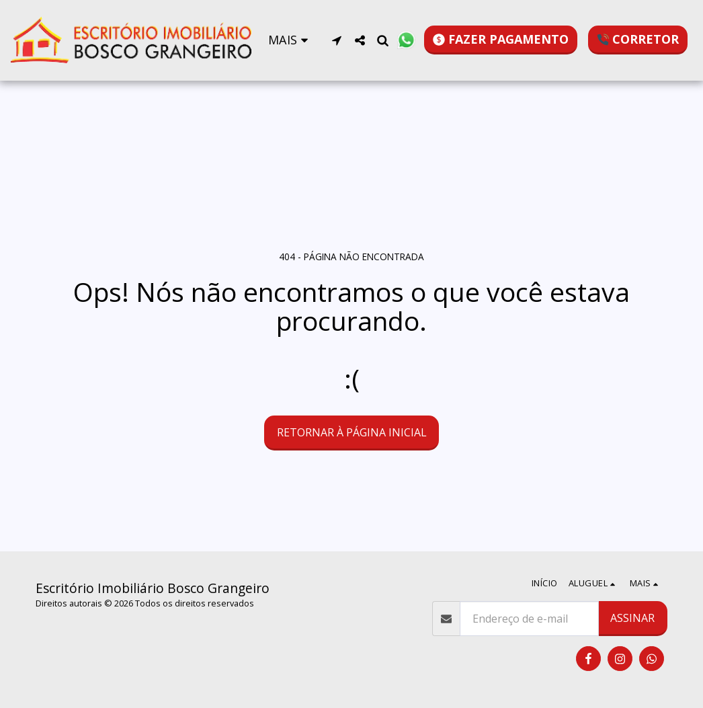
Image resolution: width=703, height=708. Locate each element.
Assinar (632, 618)
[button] (336, 40)
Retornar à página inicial (352, 432)
